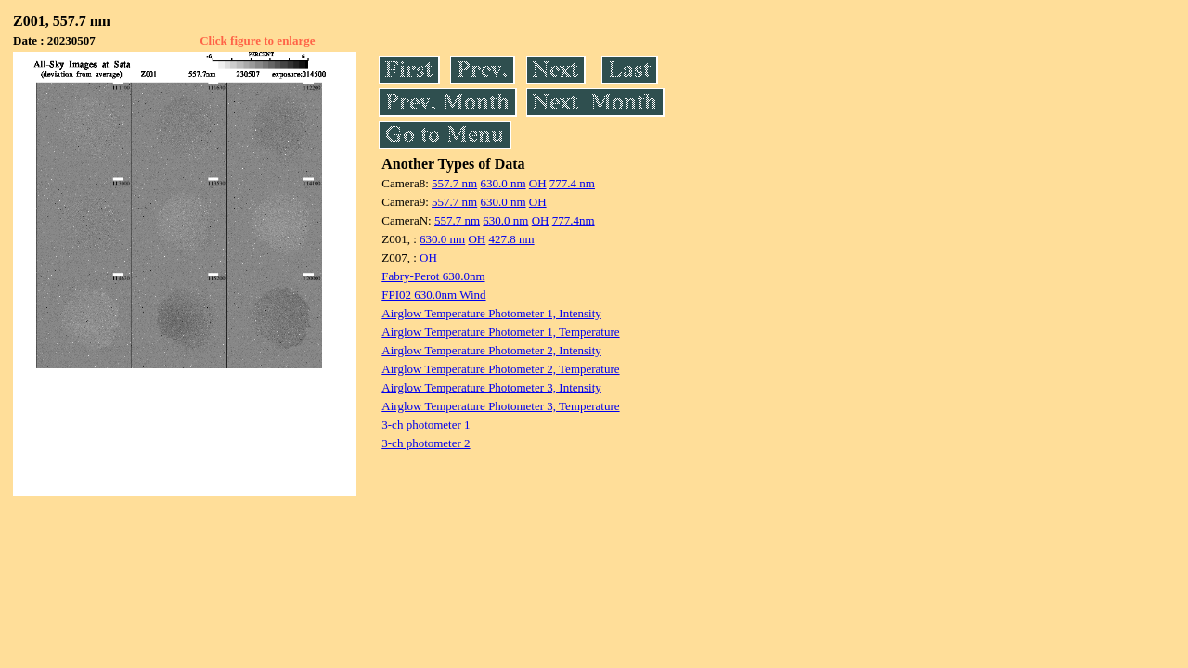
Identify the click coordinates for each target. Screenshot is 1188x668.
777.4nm (573, 220)
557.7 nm (454, 183)
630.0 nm (502, 183)
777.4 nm (572, 183)
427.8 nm (512, 239)
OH (538, 183)
